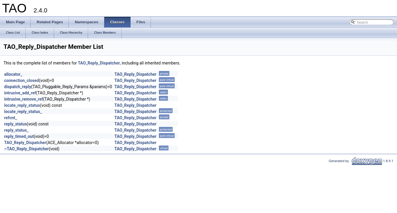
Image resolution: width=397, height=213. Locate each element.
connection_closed (21, 80)
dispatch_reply (17, 86)
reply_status (15, 124)
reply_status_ (16, 130)
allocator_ (13, 74)
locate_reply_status (22, 105)
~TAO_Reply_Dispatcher (26, 148)
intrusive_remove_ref (23, 99)
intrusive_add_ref (20, 93)
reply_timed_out (19, 136)
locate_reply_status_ (23, 111)
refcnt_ (10, 117)
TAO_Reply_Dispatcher (99, 63)
